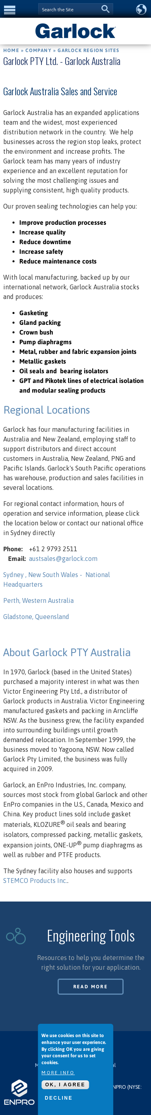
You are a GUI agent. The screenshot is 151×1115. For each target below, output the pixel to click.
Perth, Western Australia (38, 600)
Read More (90, 986)
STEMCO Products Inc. (35, 880)
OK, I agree (65, 1085)
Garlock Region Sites (88, 50)
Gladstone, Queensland (36, 616)
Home (11, 50)
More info (58, 1072)
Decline (58, 1098)
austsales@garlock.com (63, 558)
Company (38, 50)
